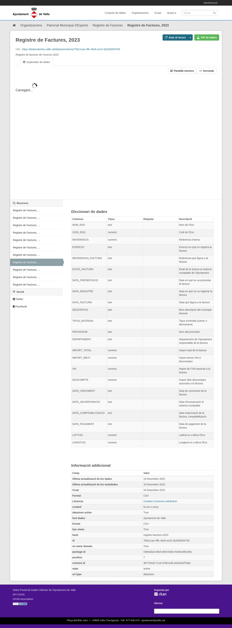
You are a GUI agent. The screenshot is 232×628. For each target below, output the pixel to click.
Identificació (211, 2)
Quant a (171, 12)
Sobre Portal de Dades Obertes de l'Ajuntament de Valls (44, 590)
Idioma (158, 603)
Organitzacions (140, 12)
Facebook (20, 306)
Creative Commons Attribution (160, 501)
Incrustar (206, 70)
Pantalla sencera (182, 70)
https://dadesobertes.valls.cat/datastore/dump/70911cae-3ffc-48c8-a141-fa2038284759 (71, 49)
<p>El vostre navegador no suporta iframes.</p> (116, 140)
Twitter (18, 299)
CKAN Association (23, 599)
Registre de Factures (108, 25)
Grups (157, 12)
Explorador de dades (36, 62)
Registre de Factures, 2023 (148, 25)
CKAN (160, 594)
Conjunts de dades (115, 12)
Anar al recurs (175, 37)
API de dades (207, 37)
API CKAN (18, 594)
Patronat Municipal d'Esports (67, 25)
